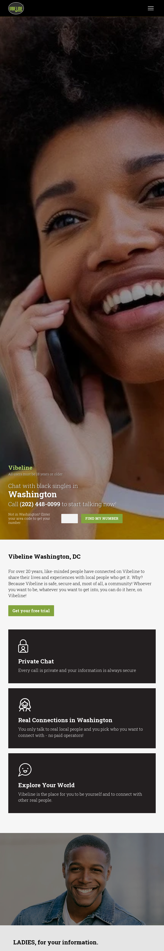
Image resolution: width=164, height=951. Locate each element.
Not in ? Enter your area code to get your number (29, 518)
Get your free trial (31, 611)
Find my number (101, 518)
